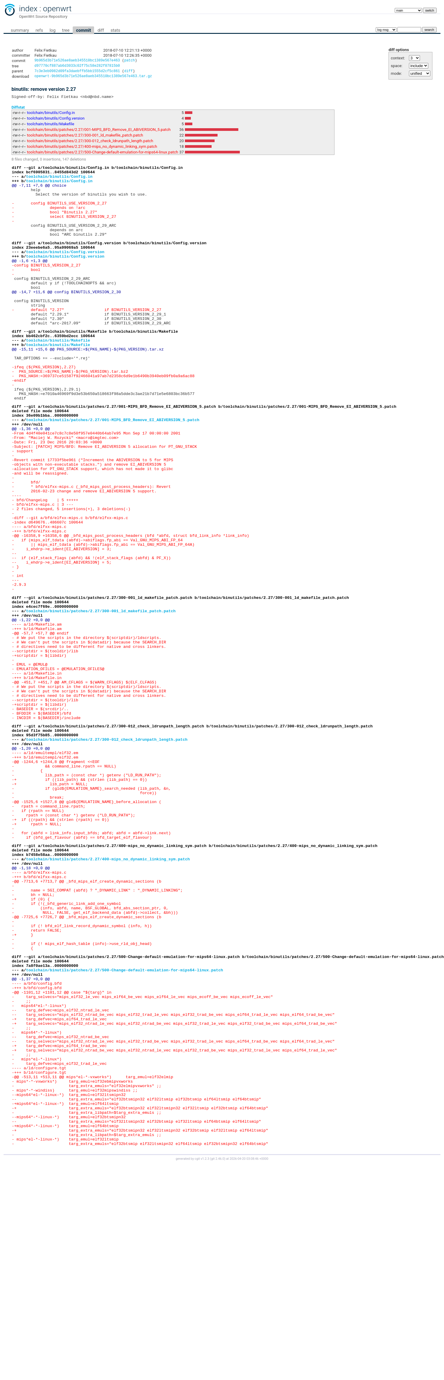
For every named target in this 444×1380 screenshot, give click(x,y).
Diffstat (18, 110)
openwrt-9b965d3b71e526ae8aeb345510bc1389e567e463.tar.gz (93, 78)
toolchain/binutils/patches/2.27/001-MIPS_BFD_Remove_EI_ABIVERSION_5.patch (99, 132)
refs (39, 30)
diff (100, 30)
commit (83, 30)
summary (20, 30)
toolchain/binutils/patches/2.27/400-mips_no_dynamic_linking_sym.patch (92, 149)
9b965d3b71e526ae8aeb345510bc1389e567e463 (77, 61)
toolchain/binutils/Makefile (50, 127)
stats (115, 30)
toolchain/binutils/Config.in (51, 115)
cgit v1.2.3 (202, 1352)
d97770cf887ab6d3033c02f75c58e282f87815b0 (77, 66)
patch (129, 61)
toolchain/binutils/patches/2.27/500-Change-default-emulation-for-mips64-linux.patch (102, 155)
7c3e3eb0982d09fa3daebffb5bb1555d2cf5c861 (77, 72)
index (28, 8)
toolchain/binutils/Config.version (56, 121)
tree (65, 30)
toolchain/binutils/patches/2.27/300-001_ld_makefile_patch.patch (85, 138)
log (53, 30)
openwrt (57, 8)
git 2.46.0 (217, 1352)
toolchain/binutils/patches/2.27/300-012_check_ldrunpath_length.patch (90, 144)
